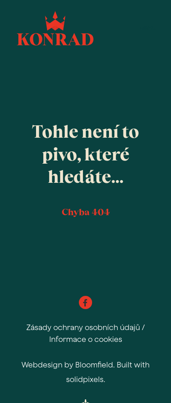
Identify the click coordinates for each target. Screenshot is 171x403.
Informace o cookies (85, 339)
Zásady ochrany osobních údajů (83, 327)
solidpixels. (85, 379)
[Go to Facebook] (85, 302)
